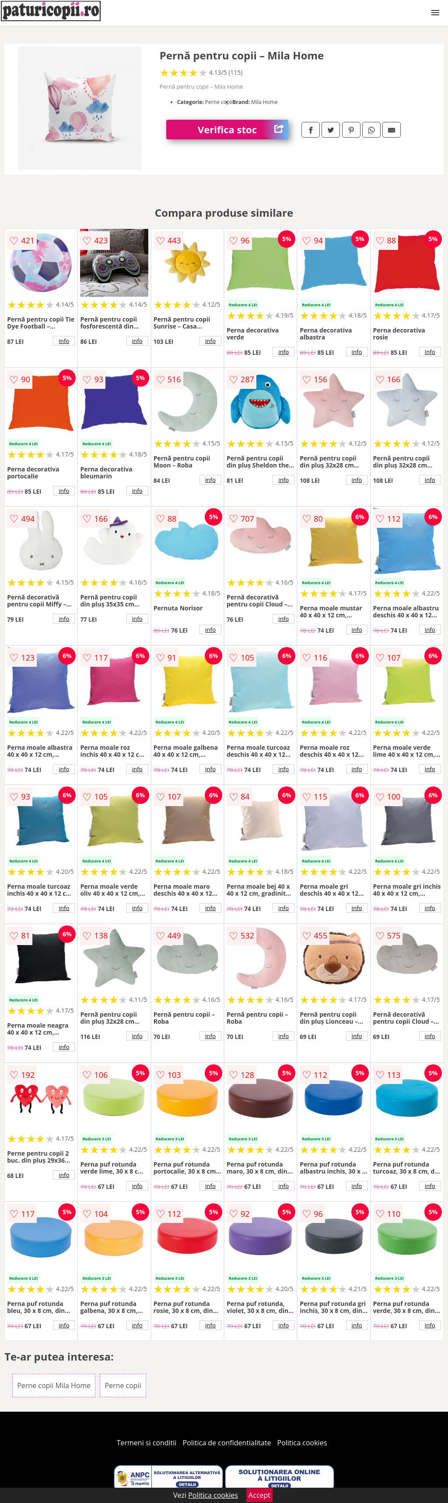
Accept (259, 1495)
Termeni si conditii (147, 1443)
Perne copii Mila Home (54, 1385)
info (64, 341)
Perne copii (123, 1385)
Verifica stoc (243, 129)
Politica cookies (302, 1443)
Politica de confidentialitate (227, 1443)
